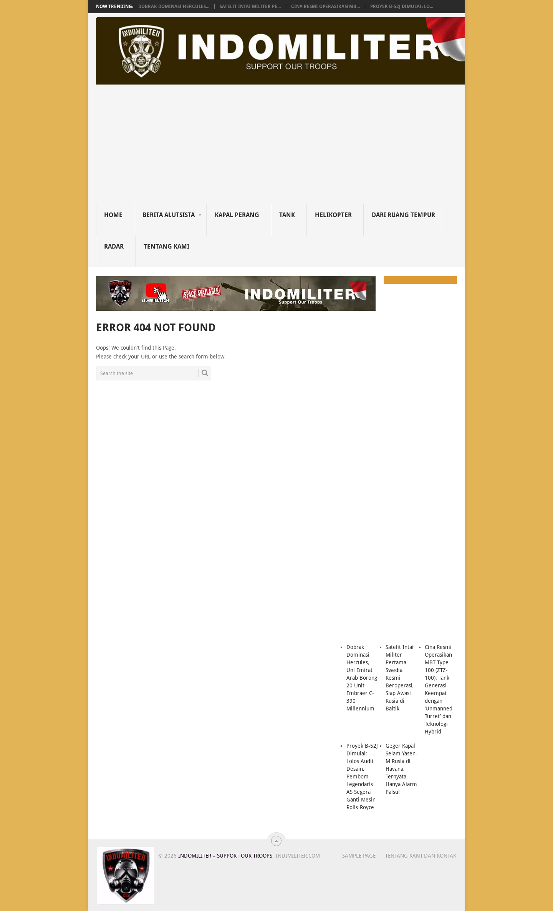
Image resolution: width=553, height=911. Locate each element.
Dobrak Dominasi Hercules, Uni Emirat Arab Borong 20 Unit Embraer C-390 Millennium (361, 678)
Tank (287, 215)
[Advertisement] (280, 146)
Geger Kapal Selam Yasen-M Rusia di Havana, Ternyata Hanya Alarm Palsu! (401, 769)
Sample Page (359, 856)
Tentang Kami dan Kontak (420, 856)
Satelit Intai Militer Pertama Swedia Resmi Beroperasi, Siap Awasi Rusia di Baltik (400, 678)
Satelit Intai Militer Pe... (250, 6)
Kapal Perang (237, 215)
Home (113, 215)
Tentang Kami (166, 246)
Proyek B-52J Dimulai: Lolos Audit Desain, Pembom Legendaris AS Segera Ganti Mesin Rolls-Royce (362, 776)
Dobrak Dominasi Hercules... (173, 6)
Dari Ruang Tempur (403, 215)
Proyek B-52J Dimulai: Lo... (401, 6)
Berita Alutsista (168, 215)
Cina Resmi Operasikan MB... (325, 6)
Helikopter (333, 215)
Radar (114, 246)
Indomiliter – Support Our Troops (225, 856)
